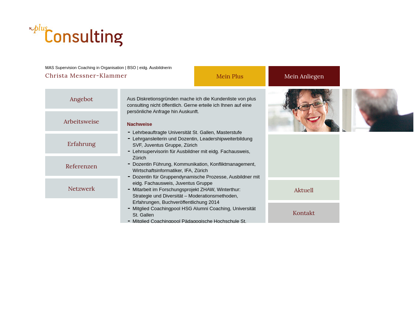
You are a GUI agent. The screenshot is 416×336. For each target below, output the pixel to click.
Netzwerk (81, 188)
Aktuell (304, 190)
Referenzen (81, 166)
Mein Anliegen (304, 76)
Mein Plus (229, 76)
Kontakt (304, 213)
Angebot (81, 99)
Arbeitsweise (81, 121)
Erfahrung (81, 143)
